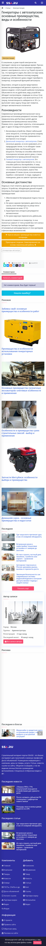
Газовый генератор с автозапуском (20, 159)
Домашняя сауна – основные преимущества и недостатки (16, 519)
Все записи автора (13, 641)
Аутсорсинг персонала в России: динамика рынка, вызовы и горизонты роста (27, 567)
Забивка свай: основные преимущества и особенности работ (20, 310)
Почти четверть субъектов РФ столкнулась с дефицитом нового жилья (28, 799)
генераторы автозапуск (12, 250)
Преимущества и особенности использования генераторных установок (17, 351)
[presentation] (6, 733)
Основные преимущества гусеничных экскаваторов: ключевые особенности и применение (21, 390)
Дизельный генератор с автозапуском (21, 141)
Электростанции (8, 58)
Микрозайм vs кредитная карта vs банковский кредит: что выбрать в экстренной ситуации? (29, 733)
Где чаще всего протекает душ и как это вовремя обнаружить (29, 536)
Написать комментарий (12, 278)
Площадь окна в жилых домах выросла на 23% (28, 808)
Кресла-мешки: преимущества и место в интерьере (23, 236)
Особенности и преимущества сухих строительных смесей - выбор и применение (20, 433)
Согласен (37, 943)
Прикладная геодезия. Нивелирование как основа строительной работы (23, 243)
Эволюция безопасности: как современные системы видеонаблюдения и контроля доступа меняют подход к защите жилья (28, 578)
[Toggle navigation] (42, 2)
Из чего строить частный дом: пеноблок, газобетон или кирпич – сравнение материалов (28, 558)
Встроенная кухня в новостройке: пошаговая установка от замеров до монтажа (26, 547)
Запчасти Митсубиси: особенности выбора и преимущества (19, 478)
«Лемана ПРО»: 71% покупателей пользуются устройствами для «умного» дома (27, 790)
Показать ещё (23, 588)
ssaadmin (34, 263)
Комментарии (9, 272)
